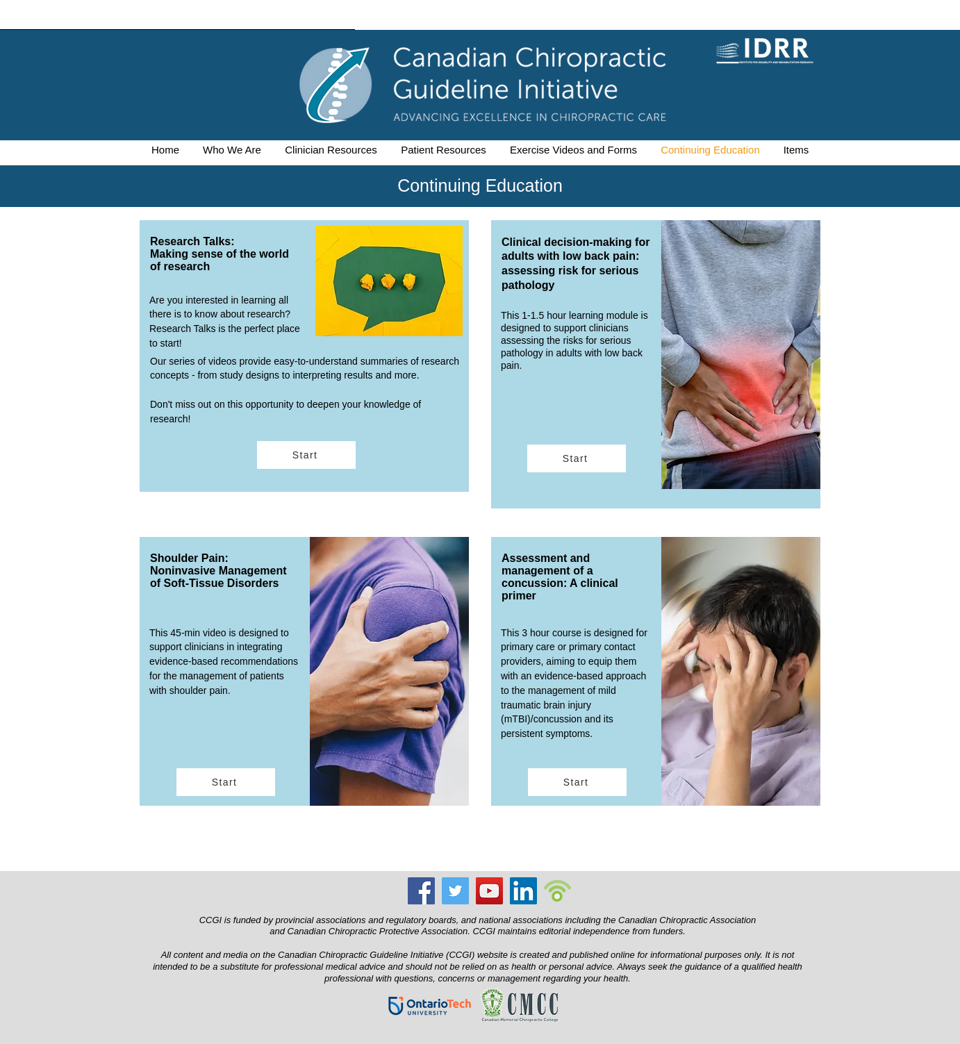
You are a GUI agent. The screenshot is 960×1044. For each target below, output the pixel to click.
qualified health (771, 966)
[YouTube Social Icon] (489, 890)
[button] (232, 149)
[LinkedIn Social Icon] (523, 890)
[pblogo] (557, 890)
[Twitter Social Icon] (455, 890)
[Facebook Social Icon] (421, 890)
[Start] (306, 455)
